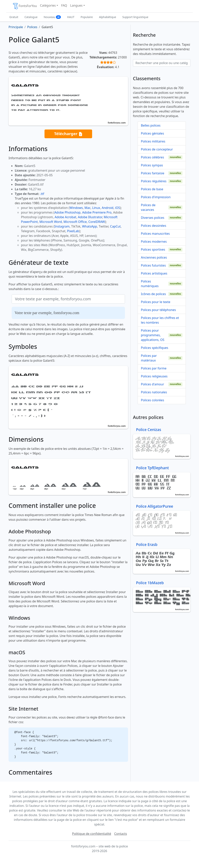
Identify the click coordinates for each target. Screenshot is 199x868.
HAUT (70, 17)
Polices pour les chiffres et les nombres (160, 320)
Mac (88, 208)
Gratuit (13, 17)
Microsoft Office (75, 222)
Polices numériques (150, 283)
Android (107, 208)
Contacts (120, 834)
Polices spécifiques (154, 348)
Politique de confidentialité (91, 834)
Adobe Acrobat (65, 217)
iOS (117, 208)
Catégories (48, 5)
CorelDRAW (96, 222)
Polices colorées (152, 400)
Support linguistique (135, 17)
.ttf (42, 194)
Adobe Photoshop (67, 212)
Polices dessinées (153, 225)
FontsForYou (24, 6)
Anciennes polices (154, 257)
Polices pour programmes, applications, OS (152, 335)
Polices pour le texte (155, 302)
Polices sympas (152, 165)
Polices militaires (153, 141)
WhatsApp (89, 226)
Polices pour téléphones (158, 310)
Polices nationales (154, 392)
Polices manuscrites (155, 233)
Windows (76, 208)
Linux (96, 208)
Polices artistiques (154, 273)
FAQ (64, 5)
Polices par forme (154, 368)
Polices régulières (153, 181)
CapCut (115, 226)
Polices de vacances (148, 207)
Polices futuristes (153, 265)
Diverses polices (152, 217)
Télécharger (68, 134)
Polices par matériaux (149, 358)
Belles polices (151, 125)
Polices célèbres (152, 157)
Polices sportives (153, 249)
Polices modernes (154, 241)
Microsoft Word (50, 222)
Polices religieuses (154, 376)
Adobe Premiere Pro (97, 212)
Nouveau (52, 17)
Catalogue (31, 17)
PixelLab (73, 231)
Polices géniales (152, 133)
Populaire (87, 17)
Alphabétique (107, 17)
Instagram (62, 226)
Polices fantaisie (152, 173)
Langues (76, 5)
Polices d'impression (156, 197)
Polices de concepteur (157, 149)
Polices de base (152, 189)
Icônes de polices (153, 294)
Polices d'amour (152, 384)
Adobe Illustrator (90, 217)
